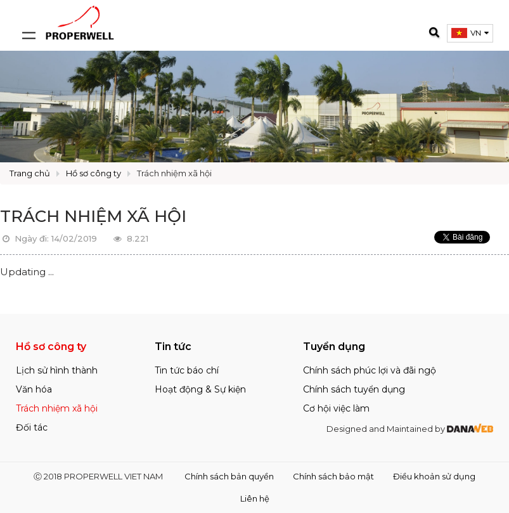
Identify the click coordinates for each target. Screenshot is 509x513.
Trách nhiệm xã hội (174, 173)
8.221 (130, 238)
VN (475, 32)
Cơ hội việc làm (336, 408)
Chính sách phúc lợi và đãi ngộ (369, 370)
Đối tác (32, 427)
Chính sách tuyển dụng (354, 389)
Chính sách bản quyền (229, 476)
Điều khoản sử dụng (434, 476)
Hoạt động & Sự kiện (200, 389)
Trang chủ (30, 173)
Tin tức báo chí (187, 370)
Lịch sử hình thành (57, 370)
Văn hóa (34, 389)
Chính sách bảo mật (333, 476)
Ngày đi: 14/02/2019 (48, 238)
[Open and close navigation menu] (28, 22)
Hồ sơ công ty (93, 173)
